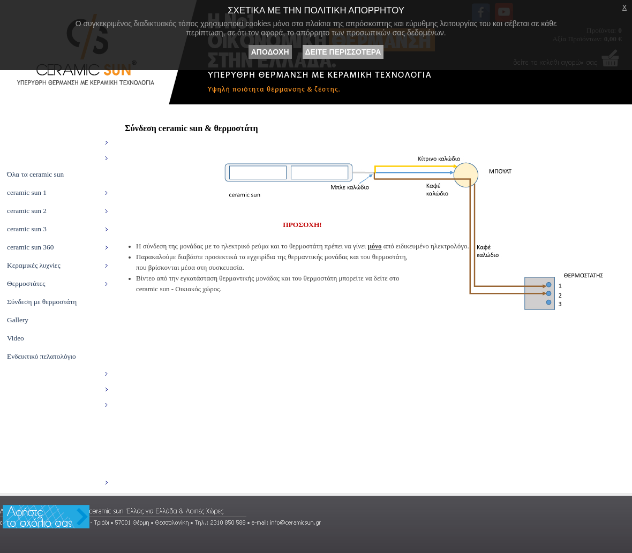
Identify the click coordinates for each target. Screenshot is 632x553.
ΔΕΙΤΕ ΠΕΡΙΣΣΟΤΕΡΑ (343, 52)
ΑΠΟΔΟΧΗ (270, 52)
